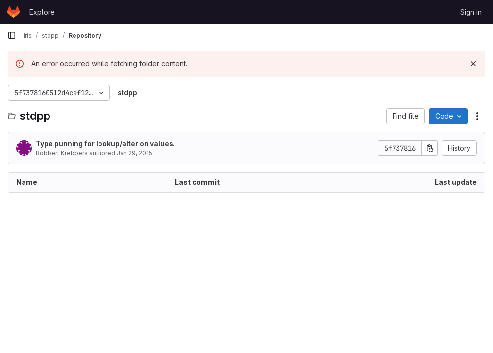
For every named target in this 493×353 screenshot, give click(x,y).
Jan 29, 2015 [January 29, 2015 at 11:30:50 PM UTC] (134, 153)
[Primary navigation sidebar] (12, 35)
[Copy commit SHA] (430, 148)
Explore (42, 12)
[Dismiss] (473, 64)
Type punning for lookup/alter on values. (105, 143)
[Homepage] (13, 12)
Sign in (471, 12)
